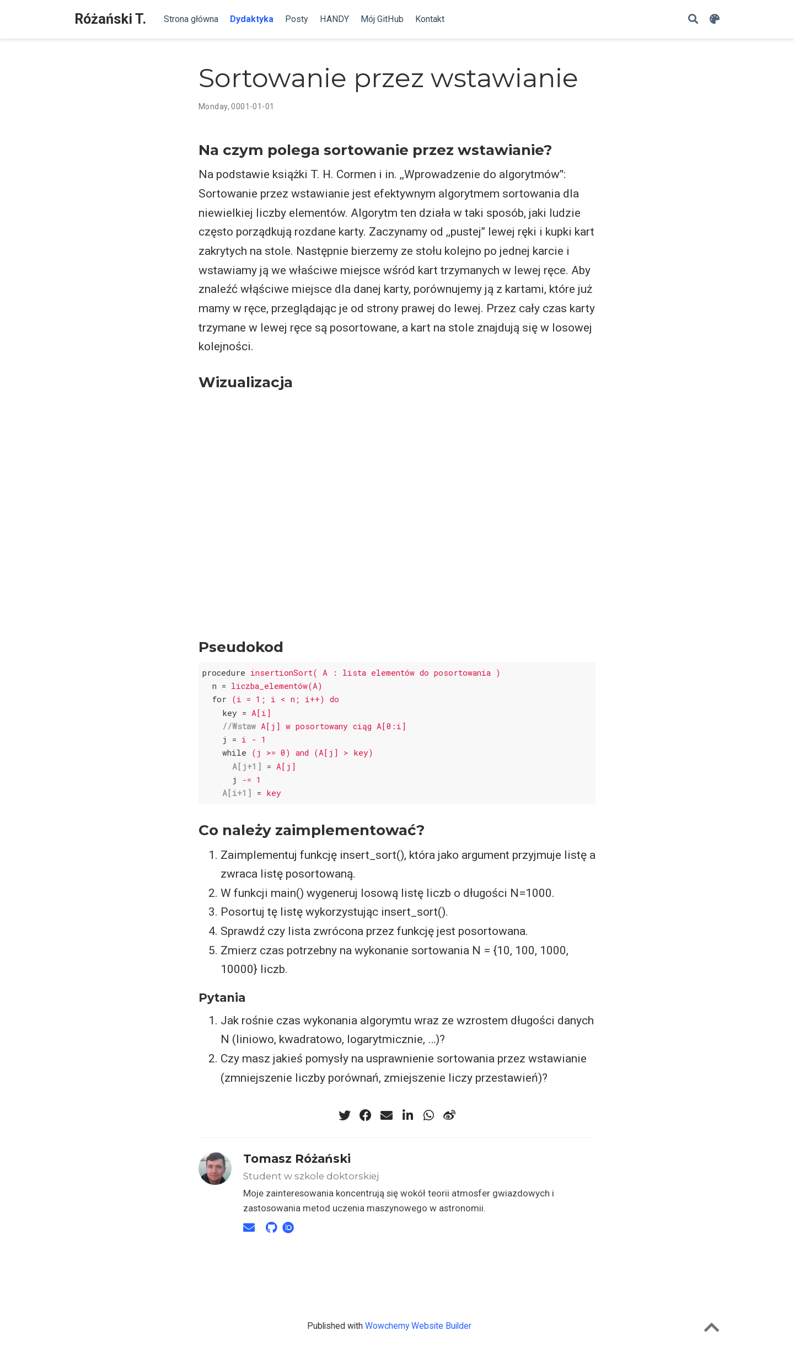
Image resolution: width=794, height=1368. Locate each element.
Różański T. (110, 19)
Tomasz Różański (297, 1159)
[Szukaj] (693, 19)
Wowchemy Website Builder (418, 1326)
